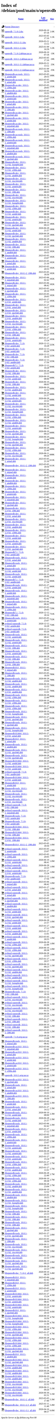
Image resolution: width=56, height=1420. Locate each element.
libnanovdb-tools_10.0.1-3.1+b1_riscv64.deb (16, 789)
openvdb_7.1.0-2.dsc (14, 31)
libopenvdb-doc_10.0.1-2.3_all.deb (20, 1405)
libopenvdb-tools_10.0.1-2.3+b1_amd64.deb (16, 1168)
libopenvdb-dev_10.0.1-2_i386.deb (20, 465)
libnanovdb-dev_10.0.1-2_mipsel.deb (15, 284)
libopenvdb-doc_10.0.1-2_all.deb (19, 1399)
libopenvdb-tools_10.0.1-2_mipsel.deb (16, 1042)
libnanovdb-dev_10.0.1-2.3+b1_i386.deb (15, 333)
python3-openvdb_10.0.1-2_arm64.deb (16, 850)
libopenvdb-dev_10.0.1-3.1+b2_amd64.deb (15, 421)
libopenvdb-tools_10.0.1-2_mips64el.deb (16, 1124)
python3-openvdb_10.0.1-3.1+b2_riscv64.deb (16, 1009)
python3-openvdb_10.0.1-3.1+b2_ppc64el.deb (16, 954)
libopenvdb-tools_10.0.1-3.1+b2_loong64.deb (16, 1207)
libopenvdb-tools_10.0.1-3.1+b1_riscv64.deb (16, 1245)
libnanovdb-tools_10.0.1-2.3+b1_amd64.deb (16, 690)
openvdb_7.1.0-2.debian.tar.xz (18, 53)
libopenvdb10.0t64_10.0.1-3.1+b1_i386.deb (17, 828)
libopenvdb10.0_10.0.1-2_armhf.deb (15, 784)
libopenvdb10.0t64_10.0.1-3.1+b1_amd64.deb (17, 1377)
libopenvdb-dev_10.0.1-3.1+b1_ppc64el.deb (15, 432)
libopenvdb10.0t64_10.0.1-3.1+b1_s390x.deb (17, 1328)
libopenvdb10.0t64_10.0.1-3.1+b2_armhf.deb (17, 762)
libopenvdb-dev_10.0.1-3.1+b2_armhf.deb (15, 394)
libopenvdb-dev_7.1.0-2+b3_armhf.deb (15, 350)
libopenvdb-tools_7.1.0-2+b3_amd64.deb (15, 877)
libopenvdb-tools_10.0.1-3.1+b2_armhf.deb (16, 1119)
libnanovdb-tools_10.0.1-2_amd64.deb (16, 745)
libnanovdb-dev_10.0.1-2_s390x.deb (15, 295)
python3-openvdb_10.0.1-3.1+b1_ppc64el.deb (16, 965)
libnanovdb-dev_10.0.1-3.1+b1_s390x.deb (15, 168)
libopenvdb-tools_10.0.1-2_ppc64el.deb (16, 1229)
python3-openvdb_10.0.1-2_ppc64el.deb (16, 899)
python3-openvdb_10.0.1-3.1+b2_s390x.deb (16, 943)
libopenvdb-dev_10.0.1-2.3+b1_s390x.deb (15, 531)
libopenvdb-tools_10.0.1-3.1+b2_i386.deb (16, 1212)
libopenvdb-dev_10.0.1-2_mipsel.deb (15, 471)
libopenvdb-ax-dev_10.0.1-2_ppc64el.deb (17, 114)
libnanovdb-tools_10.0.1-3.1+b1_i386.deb (16, 646)
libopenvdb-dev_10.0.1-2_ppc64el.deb (15, 504)
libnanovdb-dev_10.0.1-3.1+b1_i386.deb (15, 190)
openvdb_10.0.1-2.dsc (14, 37)
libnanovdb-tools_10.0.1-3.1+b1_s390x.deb (16, 701)
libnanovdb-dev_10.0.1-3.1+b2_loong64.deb (15, 163)
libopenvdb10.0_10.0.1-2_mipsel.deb (15, 668)
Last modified (43, 18)
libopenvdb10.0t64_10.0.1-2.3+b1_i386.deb (17, 839)
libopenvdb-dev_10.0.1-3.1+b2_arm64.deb (15, 399)
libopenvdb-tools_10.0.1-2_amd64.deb (16, 1196)
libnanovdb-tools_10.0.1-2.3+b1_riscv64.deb (16, 800)
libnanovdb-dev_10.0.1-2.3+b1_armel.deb (15, 306)
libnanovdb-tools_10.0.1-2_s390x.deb (16, 608)
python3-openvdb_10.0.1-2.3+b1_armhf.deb (16, 927)
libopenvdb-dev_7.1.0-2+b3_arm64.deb (15, 344)
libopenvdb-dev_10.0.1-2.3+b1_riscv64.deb (15, 520)
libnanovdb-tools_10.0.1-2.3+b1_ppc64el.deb (16, 718)
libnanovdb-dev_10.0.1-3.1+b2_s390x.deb (15, 207)
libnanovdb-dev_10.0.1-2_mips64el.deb (15, 278)
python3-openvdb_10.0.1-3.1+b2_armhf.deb (16, 921)
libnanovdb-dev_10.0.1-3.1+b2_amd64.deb (15, 240)
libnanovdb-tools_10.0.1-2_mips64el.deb (16, 597)
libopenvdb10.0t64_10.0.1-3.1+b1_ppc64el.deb (17, 1350)
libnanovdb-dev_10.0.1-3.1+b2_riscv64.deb (15, 196)
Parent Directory (12, 27)
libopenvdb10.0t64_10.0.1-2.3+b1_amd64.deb (17, 1366)
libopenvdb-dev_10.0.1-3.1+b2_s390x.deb (15, 449)
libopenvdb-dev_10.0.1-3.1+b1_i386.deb (15, 383)
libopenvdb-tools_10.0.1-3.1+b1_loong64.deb (16, 1201)
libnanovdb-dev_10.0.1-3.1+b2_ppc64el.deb (15, 234)
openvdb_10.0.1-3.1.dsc (15, 42)
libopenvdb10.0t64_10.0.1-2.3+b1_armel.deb (17, 734)
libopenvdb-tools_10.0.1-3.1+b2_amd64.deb (16, 1185)
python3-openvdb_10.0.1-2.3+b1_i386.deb (16, 1020)
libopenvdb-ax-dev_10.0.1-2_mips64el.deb (17, 125)
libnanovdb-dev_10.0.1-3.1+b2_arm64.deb (15, 218)
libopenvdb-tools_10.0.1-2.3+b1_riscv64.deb (16, 1256)
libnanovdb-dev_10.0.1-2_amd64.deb (15, 251)
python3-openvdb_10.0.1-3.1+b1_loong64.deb (16, 987)
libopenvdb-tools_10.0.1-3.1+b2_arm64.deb (16, 1152)
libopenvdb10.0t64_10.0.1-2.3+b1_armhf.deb (17, 778)
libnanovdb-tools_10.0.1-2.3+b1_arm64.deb (16, 652)
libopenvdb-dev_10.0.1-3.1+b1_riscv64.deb (15, 454)
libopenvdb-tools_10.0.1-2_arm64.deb (16, 1141)
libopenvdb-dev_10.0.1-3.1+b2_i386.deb (15, 372)
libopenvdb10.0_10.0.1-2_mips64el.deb (15, 1278)
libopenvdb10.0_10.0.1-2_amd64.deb (15, 1355)
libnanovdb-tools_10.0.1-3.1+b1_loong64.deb (16, 712)
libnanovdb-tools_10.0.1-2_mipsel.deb (16, 602)
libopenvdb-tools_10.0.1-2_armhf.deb (16, 1102)
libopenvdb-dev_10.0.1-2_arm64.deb (15, 493)
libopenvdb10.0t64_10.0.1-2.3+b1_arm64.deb (17, 1295)
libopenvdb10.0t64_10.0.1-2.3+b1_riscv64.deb (17, 1383)
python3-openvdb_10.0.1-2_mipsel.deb (16, 883)
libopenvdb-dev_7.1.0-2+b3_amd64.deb (15, 361)
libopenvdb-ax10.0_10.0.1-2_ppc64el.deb (17, 1080)
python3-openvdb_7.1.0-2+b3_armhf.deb (16, 630)
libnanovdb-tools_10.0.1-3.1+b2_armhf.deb (16, 570)
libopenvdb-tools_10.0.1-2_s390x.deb (16, 1135)
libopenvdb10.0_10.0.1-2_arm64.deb (15, 1289)
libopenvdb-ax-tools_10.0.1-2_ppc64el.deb (17, 157)
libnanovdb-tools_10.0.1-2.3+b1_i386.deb (16, 663)
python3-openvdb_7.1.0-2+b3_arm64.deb (16, 624)
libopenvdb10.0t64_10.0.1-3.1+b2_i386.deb (17, 833)
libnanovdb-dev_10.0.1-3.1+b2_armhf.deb (15, 229)
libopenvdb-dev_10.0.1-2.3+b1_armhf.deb (15, 537)
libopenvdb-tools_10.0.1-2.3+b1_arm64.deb (16, 1157)
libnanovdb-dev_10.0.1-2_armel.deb (15, 262)
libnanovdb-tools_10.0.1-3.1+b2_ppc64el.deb (16, 756)
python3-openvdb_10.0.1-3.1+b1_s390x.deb (16, 949)
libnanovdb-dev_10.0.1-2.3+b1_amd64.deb (15, 317)
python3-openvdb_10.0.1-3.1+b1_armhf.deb (16, 910)
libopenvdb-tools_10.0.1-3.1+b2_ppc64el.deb (16, 1267)
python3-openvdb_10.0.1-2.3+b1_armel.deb (16, 888)
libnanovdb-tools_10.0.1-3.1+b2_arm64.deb (16, 641)
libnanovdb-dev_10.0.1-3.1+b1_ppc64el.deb (15, 223)
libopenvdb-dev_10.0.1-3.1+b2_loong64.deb (15, 438)
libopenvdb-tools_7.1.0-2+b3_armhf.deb (15, 822)
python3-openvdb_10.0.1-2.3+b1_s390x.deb (16, 960)
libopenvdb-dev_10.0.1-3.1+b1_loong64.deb (15, 410)
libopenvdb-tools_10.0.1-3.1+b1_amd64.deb (16, 1190)
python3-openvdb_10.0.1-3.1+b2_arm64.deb (16, 866)
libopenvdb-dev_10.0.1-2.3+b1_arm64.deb (15, 542)
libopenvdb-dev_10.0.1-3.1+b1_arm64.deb (15, 427)
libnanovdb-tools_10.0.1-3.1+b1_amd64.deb (16, 685)
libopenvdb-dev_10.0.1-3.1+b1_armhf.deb (15, 377)
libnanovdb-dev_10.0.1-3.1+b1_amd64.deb (15, 174)
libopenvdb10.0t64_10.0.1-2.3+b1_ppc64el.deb (17, 1333)
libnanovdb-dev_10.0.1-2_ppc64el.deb (15, 289)
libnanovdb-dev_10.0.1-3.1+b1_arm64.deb (15, 185)
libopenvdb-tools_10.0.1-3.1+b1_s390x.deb (16, 1179)
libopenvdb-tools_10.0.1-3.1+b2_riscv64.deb (16, 1251)
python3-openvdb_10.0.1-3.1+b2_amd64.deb (16, 971)
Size (52, 19)
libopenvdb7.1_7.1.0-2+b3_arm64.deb (14, 366)
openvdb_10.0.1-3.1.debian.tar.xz (19, 64)
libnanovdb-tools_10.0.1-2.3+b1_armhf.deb (16, 586)
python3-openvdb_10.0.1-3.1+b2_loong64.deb (16, 982)
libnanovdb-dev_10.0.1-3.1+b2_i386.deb (15, 245)
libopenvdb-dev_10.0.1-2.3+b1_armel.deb (15, 515)
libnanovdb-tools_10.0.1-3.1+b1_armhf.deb (16, 575)
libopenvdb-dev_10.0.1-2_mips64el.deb (15, 498)
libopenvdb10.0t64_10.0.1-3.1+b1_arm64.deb (17, 1300)
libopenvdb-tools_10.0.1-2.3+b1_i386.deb (16, 1223)
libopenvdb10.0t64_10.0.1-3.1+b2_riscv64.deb (17, 1394)
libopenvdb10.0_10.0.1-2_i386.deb (20, 844)
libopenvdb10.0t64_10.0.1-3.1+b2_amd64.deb (17, 1372)
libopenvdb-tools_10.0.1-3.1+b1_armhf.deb (16, 1113)
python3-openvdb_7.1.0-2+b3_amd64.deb (16, 773)
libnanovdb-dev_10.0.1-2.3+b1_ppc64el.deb (15, 311)
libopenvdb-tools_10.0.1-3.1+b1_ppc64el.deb (16, 1262)
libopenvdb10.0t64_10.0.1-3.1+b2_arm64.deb (17, 1306)
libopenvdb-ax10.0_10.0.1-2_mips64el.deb (17, 1047)
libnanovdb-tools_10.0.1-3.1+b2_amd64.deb (16, 679)
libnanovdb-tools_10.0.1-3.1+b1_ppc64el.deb (16, 751)
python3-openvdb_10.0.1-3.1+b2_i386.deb (16, 1015)
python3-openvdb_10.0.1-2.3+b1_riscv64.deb (16, 998)
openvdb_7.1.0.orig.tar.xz (16, 1037)
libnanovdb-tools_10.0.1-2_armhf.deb (16, 591)
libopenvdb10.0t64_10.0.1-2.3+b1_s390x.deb (17, 1344)
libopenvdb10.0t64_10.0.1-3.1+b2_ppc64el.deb (17, 1361)
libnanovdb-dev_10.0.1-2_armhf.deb (15, 267)
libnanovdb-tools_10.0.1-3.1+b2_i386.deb (16, 657)
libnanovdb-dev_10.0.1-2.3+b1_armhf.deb (15, 300)
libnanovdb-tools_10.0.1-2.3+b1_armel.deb (16, 559)
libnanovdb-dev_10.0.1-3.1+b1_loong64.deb (15, 201)
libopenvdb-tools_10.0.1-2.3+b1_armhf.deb (16, 1130)
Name (21, 19)
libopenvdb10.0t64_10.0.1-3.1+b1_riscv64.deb (17, 1388)
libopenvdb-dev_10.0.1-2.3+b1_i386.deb (15, 509)
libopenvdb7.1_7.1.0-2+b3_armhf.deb (14, 553)
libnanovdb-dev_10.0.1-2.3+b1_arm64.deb (15, 339)
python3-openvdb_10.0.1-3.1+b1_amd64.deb (16, 976)
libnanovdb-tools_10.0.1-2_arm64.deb (16, 619)
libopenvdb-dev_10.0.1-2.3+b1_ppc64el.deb (15, 548)
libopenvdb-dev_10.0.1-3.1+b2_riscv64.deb (15, 405)
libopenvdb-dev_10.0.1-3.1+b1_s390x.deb (15, 416)
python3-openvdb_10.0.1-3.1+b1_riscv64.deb (16, 1004)
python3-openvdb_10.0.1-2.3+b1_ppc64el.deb (16, 916)
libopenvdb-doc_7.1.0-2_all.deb (19, 1273)
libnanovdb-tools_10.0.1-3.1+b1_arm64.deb (16, 635)
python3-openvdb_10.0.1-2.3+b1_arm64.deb (16, 872)
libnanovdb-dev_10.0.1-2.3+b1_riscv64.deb (15, 322)
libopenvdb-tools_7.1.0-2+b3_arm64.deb (15, 817)
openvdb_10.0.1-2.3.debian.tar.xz (19, 70)
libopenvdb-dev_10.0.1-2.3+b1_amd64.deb (15, 526)
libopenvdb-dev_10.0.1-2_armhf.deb (15, 476)
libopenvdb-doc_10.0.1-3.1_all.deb (20, 1410)
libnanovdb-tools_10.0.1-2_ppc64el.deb (16, 723)
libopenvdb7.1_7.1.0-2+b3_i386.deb (14, 613)
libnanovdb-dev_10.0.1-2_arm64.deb (15, 256)
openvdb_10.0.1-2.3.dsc (15, 48)
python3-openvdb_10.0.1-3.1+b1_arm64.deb (16, 861)
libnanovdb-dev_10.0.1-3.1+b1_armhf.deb (15, 212)
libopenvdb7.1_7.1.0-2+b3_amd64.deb (14, 580)
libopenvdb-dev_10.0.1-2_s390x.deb (15, 487)
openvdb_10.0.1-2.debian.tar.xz (19, 59)
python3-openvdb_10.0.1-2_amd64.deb (16, 905)
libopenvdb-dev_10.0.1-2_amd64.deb (15, 482)
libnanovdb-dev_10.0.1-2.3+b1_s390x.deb (15, 328)
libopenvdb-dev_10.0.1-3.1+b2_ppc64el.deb (15, 443)
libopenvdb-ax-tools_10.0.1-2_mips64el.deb (17, 146)
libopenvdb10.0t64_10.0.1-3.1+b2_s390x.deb (17, 1339)
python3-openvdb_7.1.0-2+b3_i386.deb (16, 806)
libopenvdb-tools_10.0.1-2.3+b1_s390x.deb (16, 1163)
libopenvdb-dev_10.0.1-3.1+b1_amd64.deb (15, 388)
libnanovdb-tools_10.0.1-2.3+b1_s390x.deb (16, 707)
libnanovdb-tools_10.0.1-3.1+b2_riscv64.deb (16, 795)
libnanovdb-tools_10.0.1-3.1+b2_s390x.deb (16, 696)
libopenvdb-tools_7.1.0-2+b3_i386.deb (15, 993)
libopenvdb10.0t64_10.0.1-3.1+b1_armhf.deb (17, 767)
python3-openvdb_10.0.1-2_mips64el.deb (16, 811)
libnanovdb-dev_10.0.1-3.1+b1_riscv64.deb (15, 179)
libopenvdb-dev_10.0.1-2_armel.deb (15, 460)
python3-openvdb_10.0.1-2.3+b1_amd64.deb (16, 932)
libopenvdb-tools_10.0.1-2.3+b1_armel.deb (16, 1108)
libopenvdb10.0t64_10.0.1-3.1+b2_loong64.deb (17, 1322)
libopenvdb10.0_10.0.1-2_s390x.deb (15, 1284)
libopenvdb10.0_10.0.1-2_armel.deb (15, 740)
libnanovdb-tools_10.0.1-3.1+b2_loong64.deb (16, 729)
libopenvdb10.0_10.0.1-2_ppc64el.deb (15, 1311)
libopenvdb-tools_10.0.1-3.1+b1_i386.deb (16, 1218)
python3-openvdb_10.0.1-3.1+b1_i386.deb (16, 1025)
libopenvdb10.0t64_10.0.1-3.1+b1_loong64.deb (17, 1317)
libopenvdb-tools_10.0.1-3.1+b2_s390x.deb (16, 1174)
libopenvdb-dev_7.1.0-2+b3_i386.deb (15, 355)
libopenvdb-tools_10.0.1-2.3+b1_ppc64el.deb (16, 1234)
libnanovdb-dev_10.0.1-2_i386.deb (20, 273)
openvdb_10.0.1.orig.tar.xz (17, 1075)
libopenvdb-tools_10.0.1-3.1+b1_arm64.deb (16, 1146)
